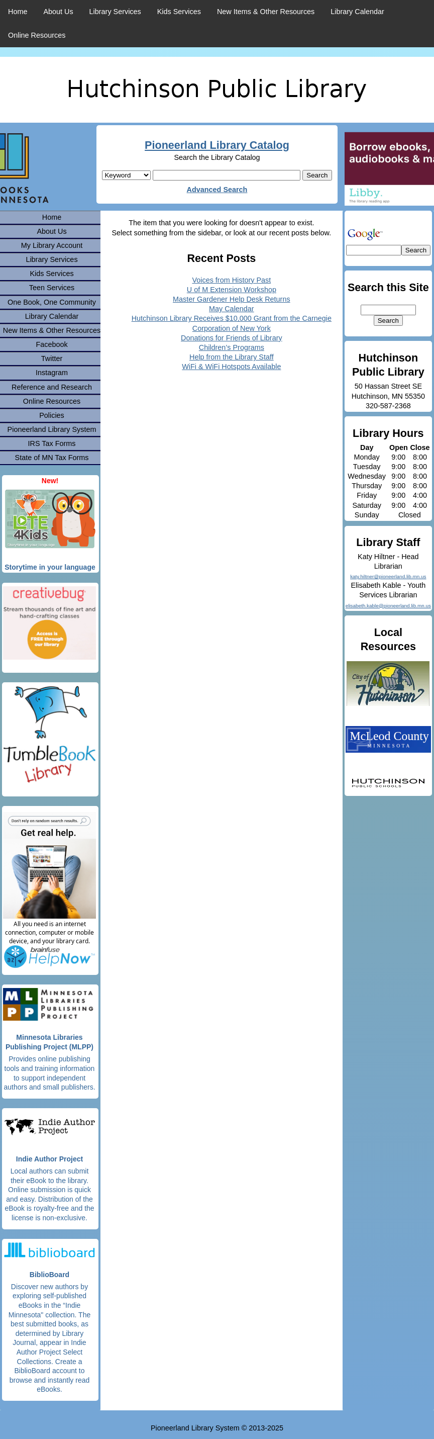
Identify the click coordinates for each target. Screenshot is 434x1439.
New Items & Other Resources (265, 12)
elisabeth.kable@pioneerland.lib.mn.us (388, 605)
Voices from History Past (231, 280)
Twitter (51, 358)
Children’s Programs (231, 347)
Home (17, 12)
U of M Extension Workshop (231, 290)
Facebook (51, 344)
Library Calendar (357, 12)
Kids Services (179, 12)
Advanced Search (217, 190)
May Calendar (231, 309)
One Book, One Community (52, 302)
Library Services (115, 12)
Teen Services (51, 288)
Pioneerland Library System (52, 429)
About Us (58, 12)
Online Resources (36, 35)
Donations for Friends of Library (231, 338)
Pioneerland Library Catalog (217, 145)
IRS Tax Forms (52, 443)
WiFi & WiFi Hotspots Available (231, 367)
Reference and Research (52, 387)
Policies (51, 415)
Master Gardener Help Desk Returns (231, 299)
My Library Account (51, 245)
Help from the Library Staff (231, 357)
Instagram (52, 373)
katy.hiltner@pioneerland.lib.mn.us (388, 576)
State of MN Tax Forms (52, 458)
